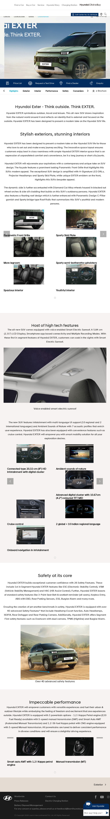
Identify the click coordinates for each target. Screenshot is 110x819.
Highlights (13, 91)
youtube (102, 797)
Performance (52, 91)
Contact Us (50, 796)
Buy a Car (30, 5)
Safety (65, 91)
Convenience (79, 91)
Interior (37, 91)
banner (55, 298)
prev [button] (4, 91)
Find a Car (19, 5)
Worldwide (19, 796)
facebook (95, 797)
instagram (108, 797)
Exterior (26, 91)
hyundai (6, 5)
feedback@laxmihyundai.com (71, 809)
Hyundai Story (53, 5)
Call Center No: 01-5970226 (86, 14)
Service (41, 5)
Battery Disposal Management (28, 805)
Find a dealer (101, 14)
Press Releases (21, 801)
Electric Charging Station (56, 801)
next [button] (87, 91)
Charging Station (69, 5)
